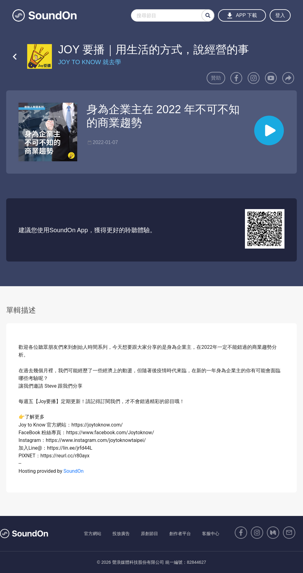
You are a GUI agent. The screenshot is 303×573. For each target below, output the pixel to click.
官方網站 (92, 533)
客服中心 (210, 533)
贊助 (216, 77)
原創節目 (149, 533)
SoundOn (74, 471)
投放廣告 (121, 533)
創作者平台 (180, 533)
